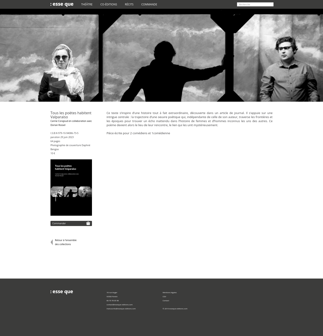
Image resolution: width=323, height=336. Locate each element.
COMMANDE (149, 4)
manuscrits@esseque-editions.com (121, 308)
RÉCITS (129, 4)
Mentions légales (170, 292)
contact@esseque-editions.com (120, 304)
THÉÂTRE (86, 4)
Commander (71, 223)
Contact (166, 300)
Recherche (244, 4)
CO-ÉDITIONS (108, 4)
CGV (164, 296)
